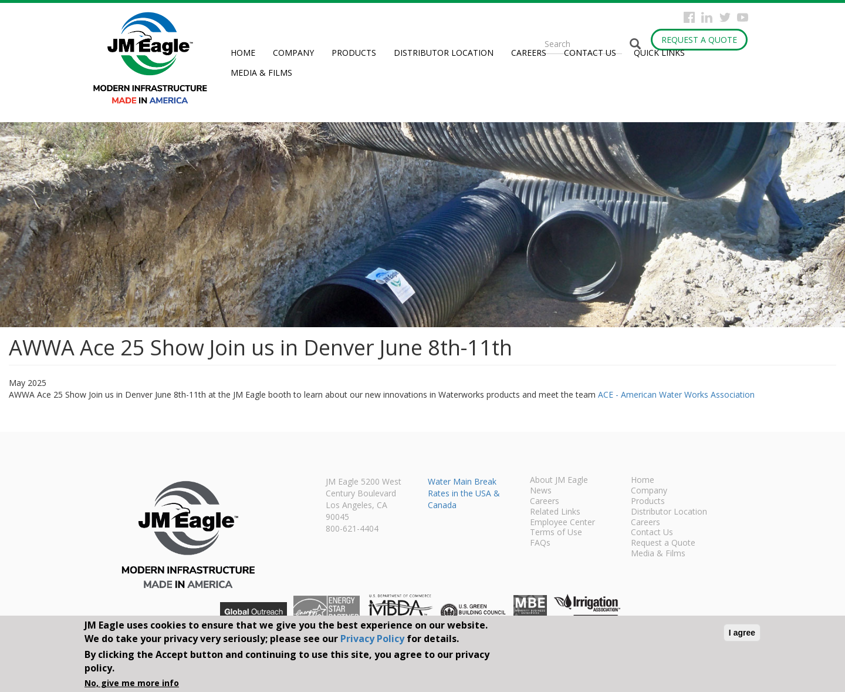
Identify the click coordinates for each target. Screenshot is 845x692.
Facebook (689, 17)
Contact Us (590, 52)
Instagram (706, 17)
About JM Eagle (559, 480)
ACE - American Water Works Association (676, 394)
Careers (528, 52)
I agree (742, 632)
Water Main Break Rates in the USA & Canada (464, 493)
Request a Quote (699, 39)
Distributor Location (444, 52)
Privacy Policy (372, 638)
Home (243, 52)
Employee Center (562, 523)
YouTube (742, 17)
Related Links (555, 512)
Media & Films (261, 72)
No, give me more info (131, 682)
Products (354, 52)
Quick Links (659, 52)
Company (293, 52)
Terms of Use (556, 533)
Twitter (725, 17)
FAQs (540, 543)
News (541, 491)
